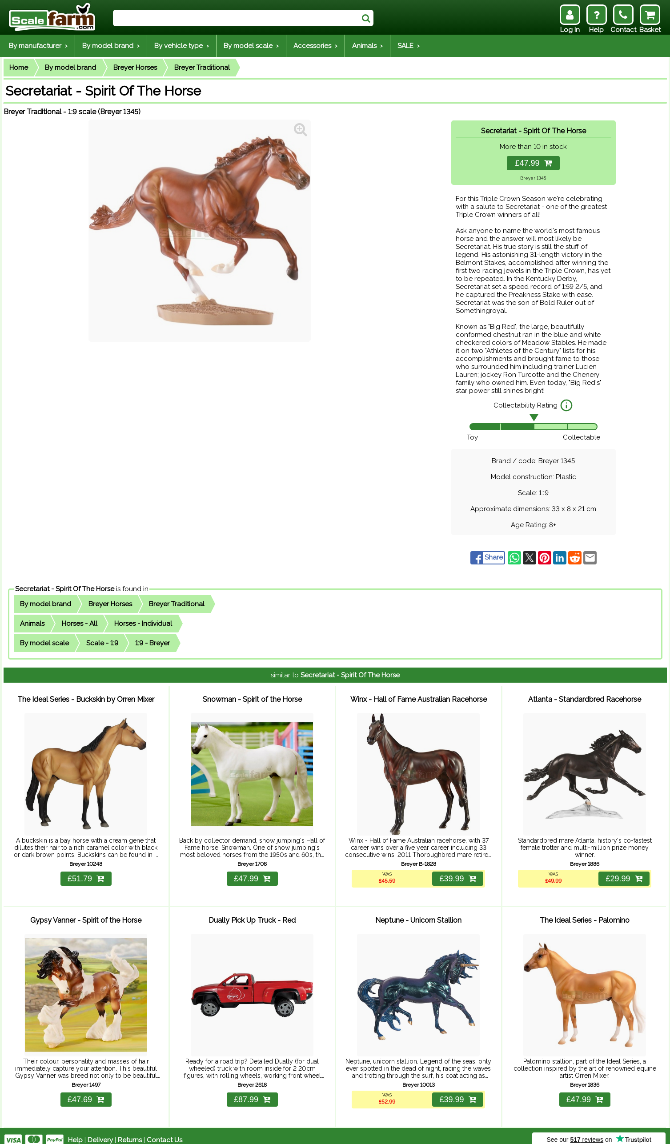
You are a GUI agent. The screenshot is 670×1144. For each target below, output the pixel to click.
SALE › (408, 46)
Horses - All (79, 624)
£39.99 (457, 874)
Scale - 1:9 (102, 643)
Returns (130, 1132)
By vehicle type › (181, 46)
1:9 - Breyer (152, 643)
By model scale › (251, 46)
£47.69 (86, 1091)
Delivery (100, 1132)
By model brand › (111, 46)
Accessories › (315, 46)
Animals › (367, 46)
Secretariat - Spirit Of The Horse (64, 589)
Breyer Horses (135, 68)
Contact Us (164, 1132)
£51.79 (86, 874)
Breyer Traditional (202, 68)
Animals (32, 624)
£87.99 (252, 1091)
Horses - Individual (143, 624)
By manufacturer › (38, 46)
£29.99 (623, 874)
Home (18, 68)
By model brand (70, 68)
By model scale (44, 643)
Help (75, 1132)
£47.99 (533, 163)
